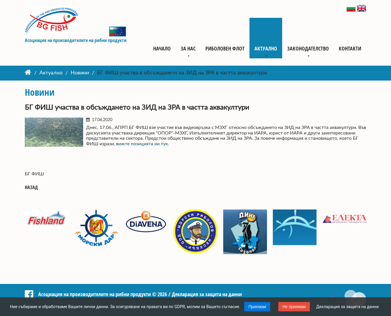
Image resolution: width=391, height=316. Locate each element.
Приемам (257, 306)
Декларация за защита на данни (347, 306)
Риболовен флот (225, 48)
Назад (31, 187)
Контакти (350, 48)
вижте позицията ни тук (141, 144)
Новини (80, 73)
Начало (162, 48)
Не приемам (294, 306)
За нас (188, 48)
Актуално (265, 48)
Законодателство (308, 48)
